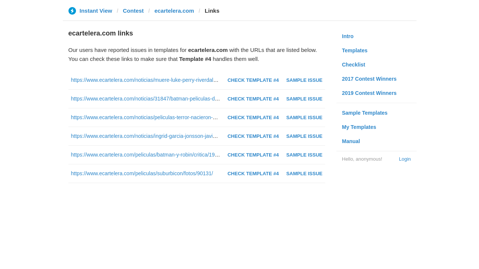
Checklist (353, 65)
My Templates (359, 127)
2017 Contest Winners (369, 79)
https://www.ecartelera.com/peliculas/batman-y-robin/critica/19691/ (148, 155)
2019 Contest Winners (369, 93)
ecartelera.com (174, 10)
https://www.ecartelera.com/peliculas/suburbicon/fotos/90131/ (142, 173)
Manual (351, 141)
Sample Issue (304, 80)
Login (405, 159)
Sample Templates (365, 113)
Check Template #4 (253, 80)
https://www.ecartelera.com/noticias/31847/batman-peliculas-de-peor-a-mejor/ (161, 99)
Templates (354, 50)
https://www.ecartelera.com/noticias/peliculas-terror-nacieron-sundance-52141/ (162, 117)
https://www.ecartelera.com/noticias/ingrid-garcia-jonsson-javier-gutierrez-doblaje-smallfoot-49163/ (185, 136)
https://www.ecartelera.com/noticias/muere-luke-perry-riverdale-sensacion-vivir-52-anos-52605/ (181, 80)
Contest (133, 10)
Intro (348, 36)
